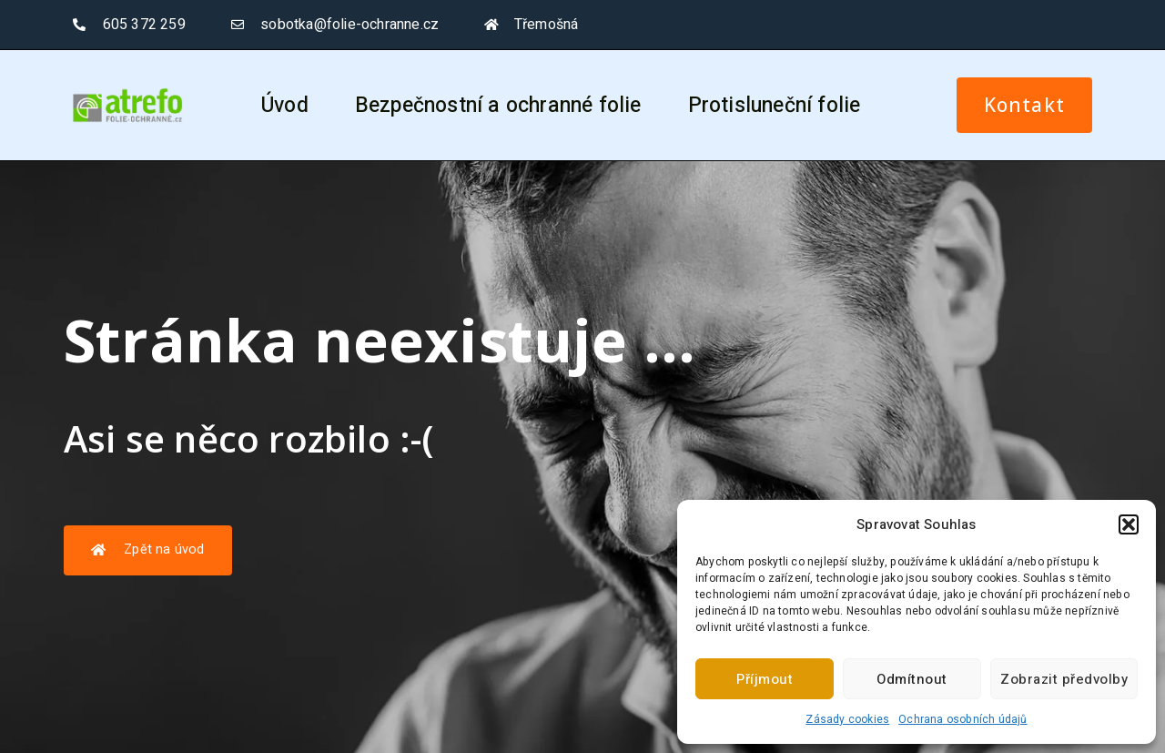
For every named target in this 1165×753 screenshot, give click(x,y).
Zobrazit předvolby (1064, 679)
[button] (1128, 524)
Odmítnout (911, 679)
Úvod (285, 105)
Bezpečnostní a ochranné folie (498, 105)
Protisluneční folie (774, 105)
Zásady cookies (847, 719)
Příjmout (764, 679)
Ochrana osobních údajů (962, 719)
